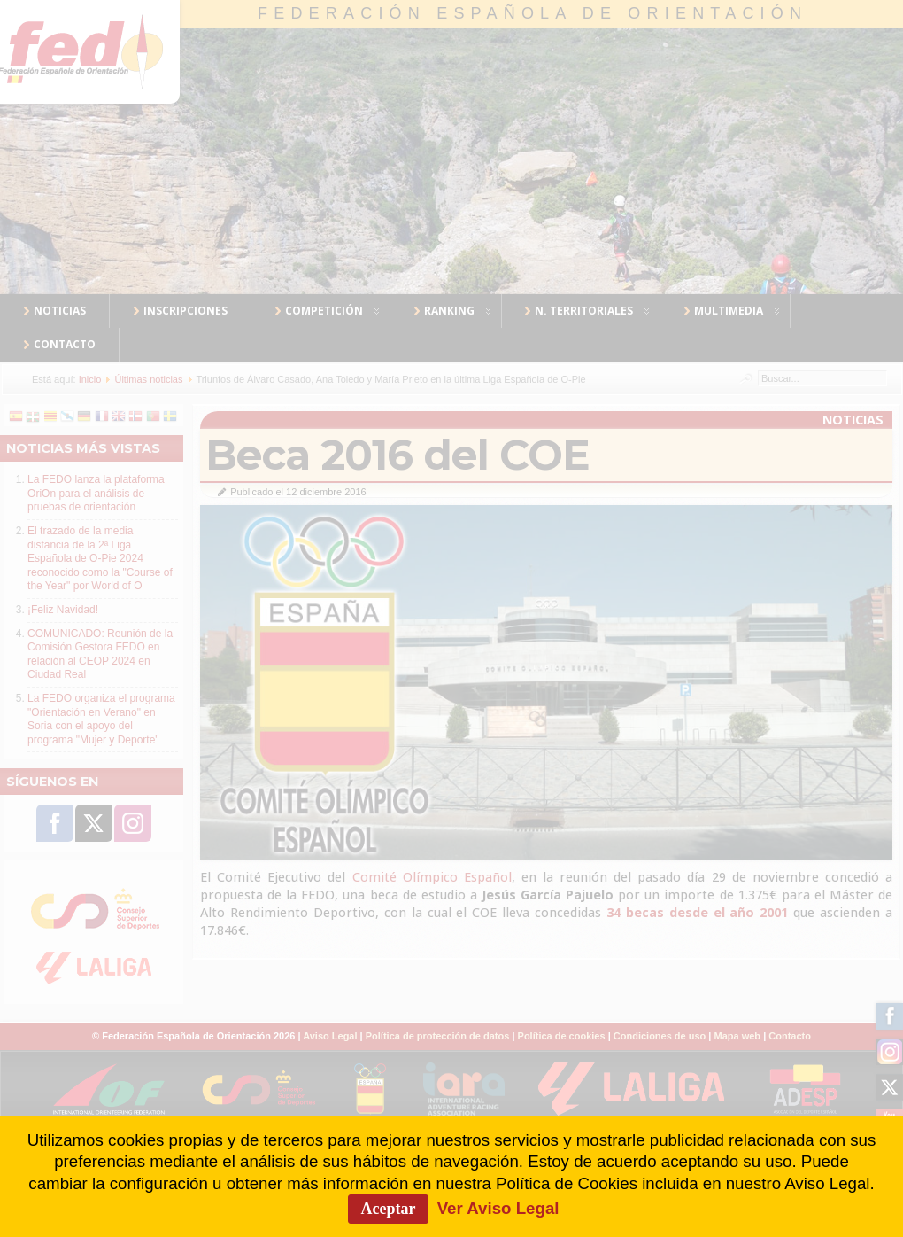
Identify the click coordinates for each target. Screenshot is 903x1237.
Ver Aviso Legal (498, 1208)
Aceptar (388, 1209)
